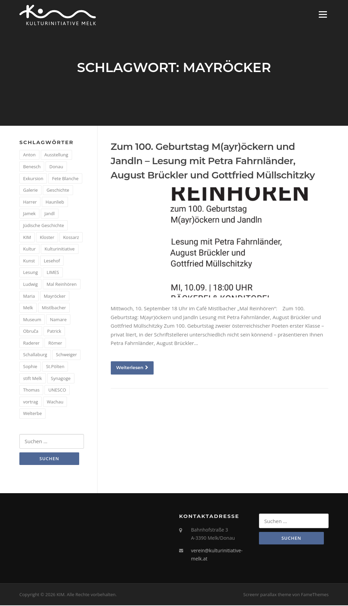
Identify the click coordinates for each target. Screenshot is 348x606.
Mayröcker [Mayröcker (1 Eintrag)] (55, 296)
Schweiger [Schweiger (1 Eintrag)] (66, 355)
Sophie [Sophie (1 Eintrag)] (30, 367)
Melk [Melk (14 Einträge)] (28, 308)
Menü (323, 14)
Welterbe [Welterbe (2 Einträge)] (32, 414)
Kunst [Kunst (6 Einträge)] (29, 261)
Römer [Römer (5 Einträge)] (55, 344)
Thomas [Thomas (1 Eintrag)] (31, 390)
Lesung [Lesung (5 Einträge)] (30, 273)
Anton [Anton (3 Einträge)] (29, 155)
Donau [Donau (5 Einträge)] (56, 167)
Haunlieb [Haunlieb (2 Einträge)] (55, 203)
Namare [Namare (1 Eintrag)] (58, 320)
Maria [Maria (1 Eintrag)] (29, 296)
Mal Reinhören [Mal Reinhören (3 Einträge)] (62, 285)
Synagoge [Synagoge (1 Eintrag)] (61, 379)
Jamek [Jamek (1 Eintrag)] (29, 214)
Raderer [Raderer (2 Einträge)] (31, 344)
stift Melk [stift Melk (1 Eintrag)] (32, 379)
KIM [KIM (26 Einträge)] (27, 238)
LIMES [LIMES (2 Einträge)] (53, 273)
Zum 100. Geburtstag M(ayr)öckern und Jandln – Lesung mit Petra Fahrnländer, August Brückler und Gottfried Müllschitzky (213, 161)
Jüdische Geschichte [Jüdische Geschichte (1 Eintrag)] (43, 226)
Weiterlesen (132, 367)
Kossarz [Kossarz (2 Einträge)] (71, 238)
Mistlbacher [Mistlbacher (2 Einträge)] (54, 308)
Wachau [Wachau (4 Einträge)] (55, 402)
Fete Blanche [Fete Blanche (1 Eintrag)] (65, 179)
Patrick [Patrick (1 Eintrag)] (54, 332)
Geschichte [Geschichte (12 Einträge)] (58, 191)
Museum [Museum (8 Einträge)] (32, 320)
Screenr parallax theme (267, 595)
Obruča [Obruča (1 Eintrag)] (30, 332)
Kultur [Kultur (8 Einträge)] (29, 249)
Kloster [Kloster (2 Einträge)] (47, 238)
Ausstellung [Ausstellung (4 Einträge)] (56, 155)
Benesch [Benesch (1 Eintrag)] (31, 167)
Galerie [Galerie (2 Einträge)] (30, 191)
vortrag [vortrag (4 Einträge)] (30, 402)
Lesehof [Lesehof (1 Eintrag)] (52, 261)
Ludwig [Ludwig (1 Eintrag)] (30, 285)
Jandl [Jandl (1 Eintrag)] (50, 214)
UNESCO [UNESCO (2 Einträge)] (57, 390)
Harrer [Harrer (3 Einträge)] (30, 203)
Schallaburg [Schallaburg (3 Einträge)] (35, 355)
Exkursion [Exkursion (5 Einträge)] (33, 179)
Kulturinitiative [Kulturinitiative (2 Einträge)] (60, 249)
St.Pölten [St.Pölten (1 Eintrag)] (55, 367)
